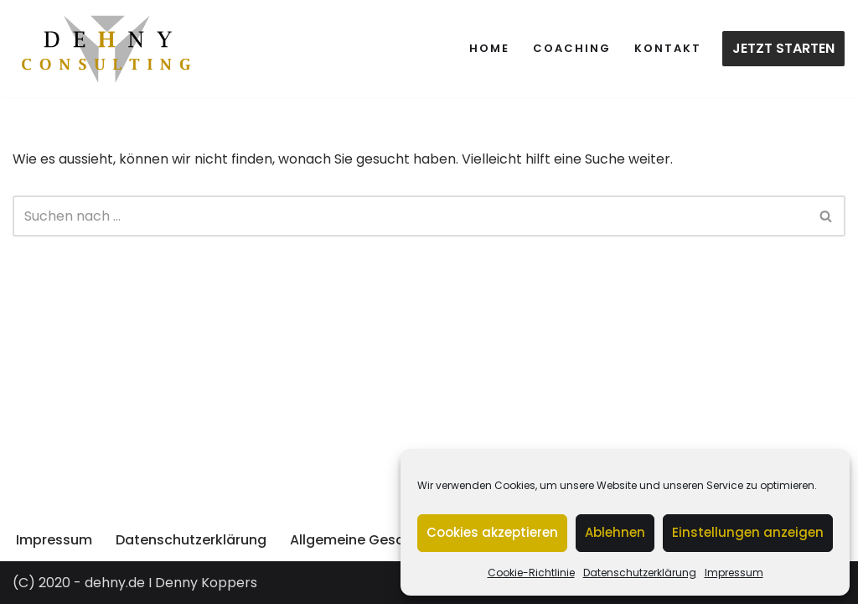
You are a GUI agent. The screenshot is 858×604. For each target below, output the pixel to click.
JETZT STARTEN (783, 48)
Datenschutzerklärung (639, 572)
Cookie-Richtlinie (531, 572)
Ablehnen (615, 532)
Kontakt (667, 48)
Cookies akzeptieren (492, 532)
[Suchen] (410, 216)
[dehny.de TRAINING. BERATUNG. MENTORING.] (107, 48)
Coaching (572, 48)
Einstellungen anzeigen (748, 532)
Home (489, 48)
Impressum (734, 572)
